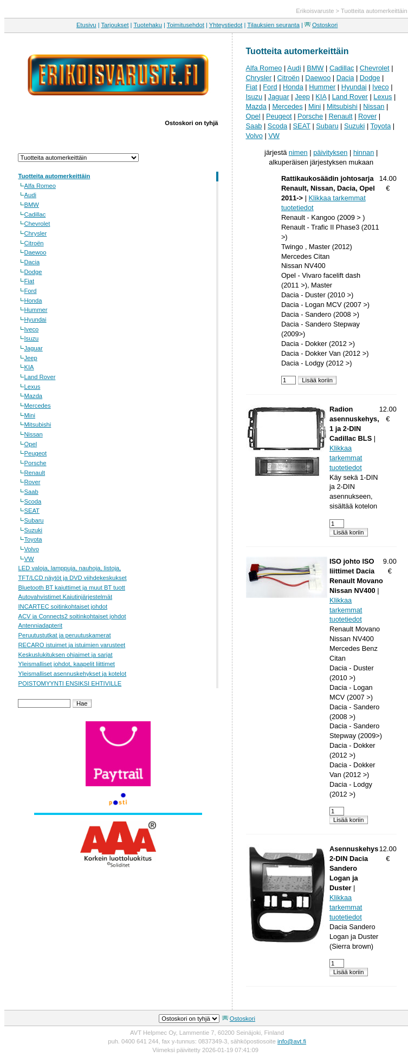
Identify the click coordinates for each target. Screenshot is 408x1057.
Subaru (34, 520)
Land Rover (40, 377)
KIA (29, 367)
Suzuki (33, 530)
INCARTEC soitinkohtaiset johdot (63, 606)
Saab (31, 491)
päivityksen (330, 152)
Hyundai (35, 319)
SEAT (32, 510)
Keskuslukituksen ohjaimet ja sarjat (65, 654)
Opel (30, 444)
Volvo (31, 549)
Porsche (35, 463)
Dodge (33, 272)
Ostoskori (325, 25)
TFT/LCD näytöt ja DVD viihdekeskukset (72, 578)
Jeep (30, 358)
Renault (35, 472)
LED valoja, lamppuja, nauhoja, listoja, (69, 568)
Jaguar (33, 348)
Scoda (33, 501)
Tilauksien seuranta (273, 25)
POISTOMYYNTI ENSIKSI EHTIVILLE (70, 683)
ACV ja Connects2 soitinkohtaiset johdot (72, 616)
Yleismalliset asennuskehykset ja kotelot (72, 673)
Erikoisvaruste (315, 11)
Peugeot (35, 453)
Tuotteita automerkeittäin (374, 11)
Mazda (33, 396)
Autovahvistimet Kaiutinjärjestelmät (65, 596)
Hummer (36, 309)
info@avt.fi (291, 1041)
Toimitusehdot (185, 25)
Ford (30, 291)
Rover (32, 482)
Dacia (32, 262)
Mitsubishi (37, 424)
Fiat (29, 281)
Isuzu (31, 338)
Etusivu (86, 25)
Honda (33, 300)
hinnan (363, 152)
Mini (30, 415)
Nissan (33, 434)
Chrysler (35, 233)
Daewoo (35, 252)
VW (29, 559)
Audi (30, 195)
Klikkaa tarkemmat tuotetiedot (345, 458)
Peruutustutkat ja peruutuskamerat (64, 635)
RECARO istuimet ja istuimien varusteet (72, 645)
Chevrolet (37, 223)
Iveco (31, 329)
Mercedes (37, 405)
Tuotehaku (147, 25)
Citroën (34, 243)
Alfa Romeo (40, 185)
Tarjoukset (115, 25)
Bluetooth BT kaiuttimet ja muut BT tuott (71, 587)
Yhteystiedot (226, 25)
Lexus (32, 386)
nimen (298, 152)
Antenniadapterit (40, 625)
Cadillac (35, 214)
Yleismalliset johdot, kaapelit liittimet (66, 664)
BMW (31, 204)
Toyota (33, 539)
